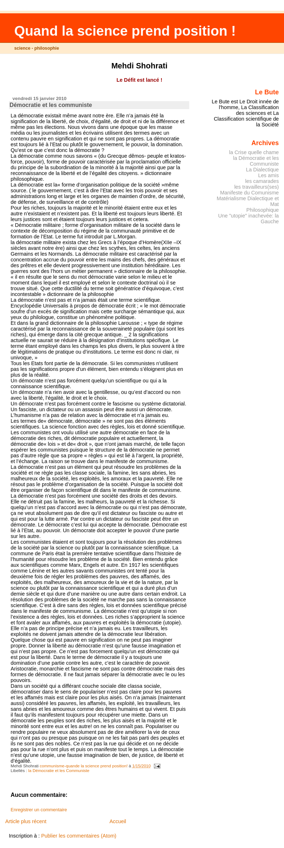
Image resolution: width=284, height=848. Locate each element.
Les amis (268, 175)
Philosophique (262, 210)
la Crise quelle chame (254, 152)
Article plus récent (25, 821)
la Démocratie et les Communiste (58, 770)
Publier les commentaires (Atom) (78, 836)
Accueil (118, 821)
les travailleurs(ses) (256, 187)
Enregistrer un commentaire (39, 809)
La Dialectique (262, 169)
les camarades (262, 181)
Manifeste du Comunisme (249, 193)
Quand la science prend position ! (125, 31)
